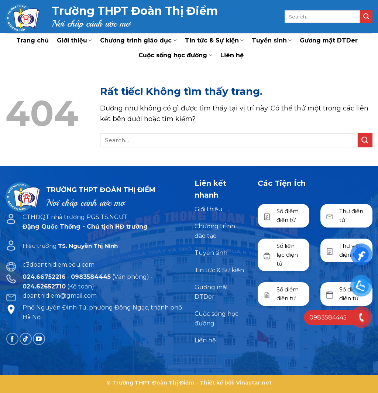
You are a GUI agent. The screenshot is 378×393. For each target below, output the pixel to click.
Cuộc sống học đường (175, 55)
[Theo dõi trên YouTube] (39, 339)
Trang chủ (32, 40)
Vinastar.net (254, 382)
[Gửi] (366, 16)
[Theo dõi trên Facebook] (12, 339)
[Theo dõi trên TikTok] (26, 339)
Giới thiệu (74, 40)
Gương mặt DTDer (329, 40)
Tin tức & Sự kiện (214, 40)
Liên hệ (232, 55)
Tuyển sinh (272, 40)
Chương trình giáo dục (138, 40)
